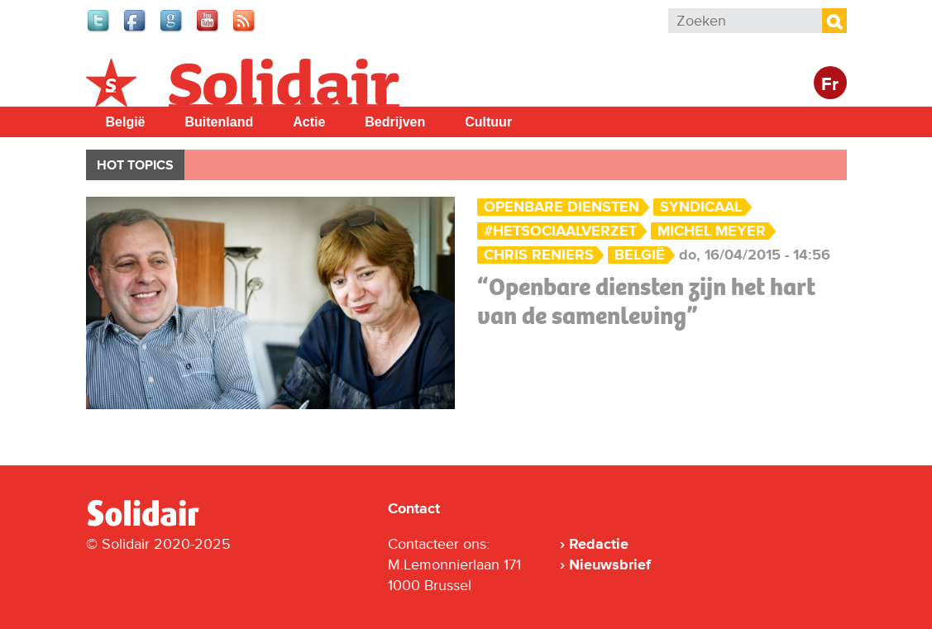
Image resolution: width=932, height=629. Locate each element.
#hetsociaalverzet (560, 231)
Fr (830, 85)
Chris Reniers (539, 255)
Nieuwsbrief (610, 564)
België (126, 122)
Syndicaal (701, 207)
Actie (309, 122)
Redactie (599, 544)
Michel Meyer (711, 231)
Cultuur (488, 122)
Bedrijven (395, 122)
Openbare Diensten (561, 207)
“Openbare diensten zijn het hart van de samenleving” (646, 301)
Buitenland (219, 122)
